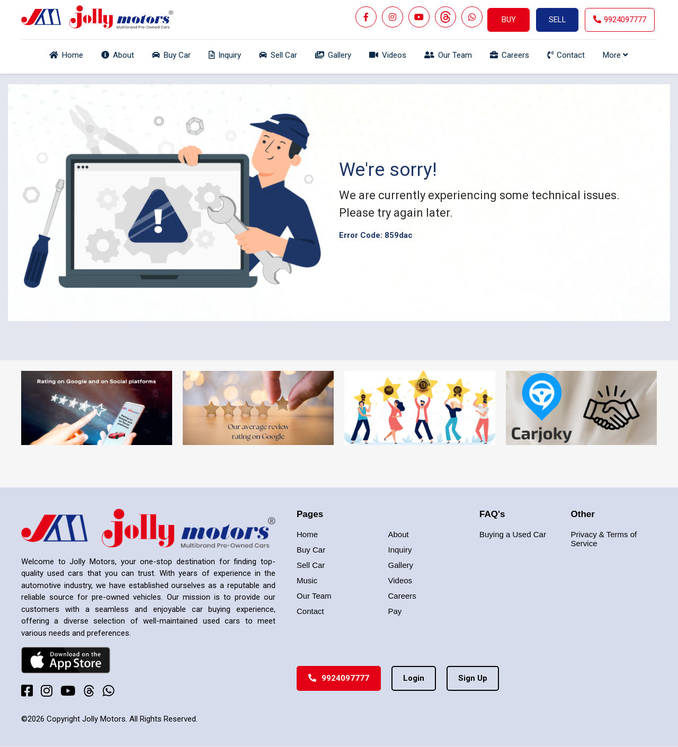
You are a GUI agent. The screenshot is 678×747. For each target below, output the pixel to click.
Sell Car (311, 565)
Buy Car (311, 549)
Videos (400, 580)
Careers (402, 595)
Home (307, 534)
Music (307, 580)
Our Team (314, 595)
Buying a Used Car (512, 534)
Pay (395, 611)
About (398, 534)
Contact (310, 611)
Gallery (401, 565)
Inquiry (400, 549)
